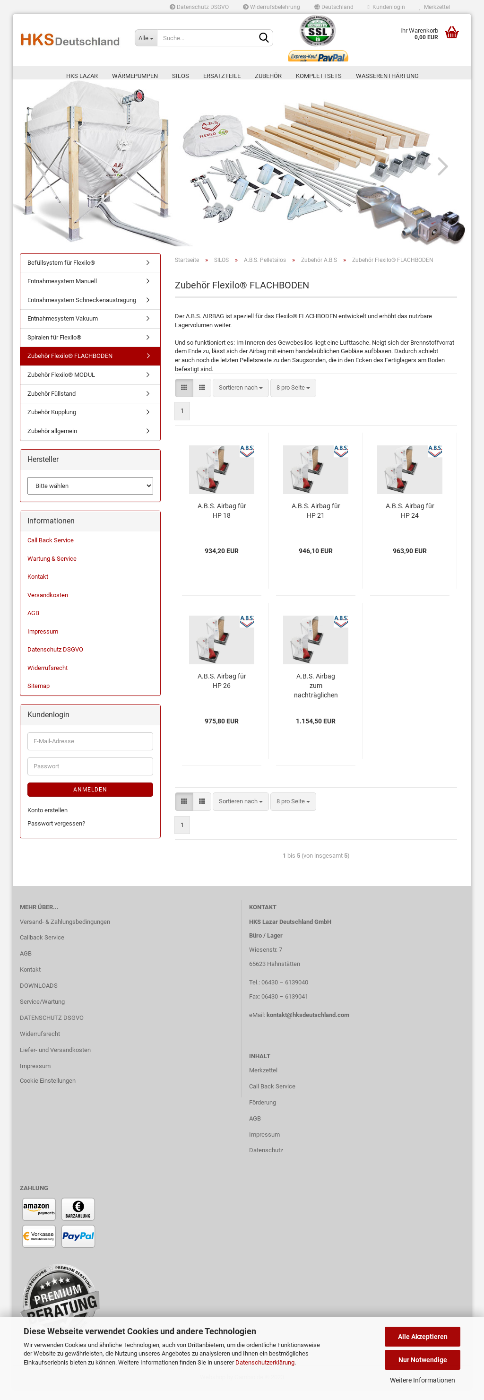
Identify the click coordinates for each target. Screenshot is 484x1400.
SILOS (180, 75)
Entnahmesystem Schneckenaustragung (81, 310)
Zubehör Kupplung (51, 422)
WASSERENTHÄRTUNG (387, 75)
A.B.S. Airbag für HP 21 (316, 521)
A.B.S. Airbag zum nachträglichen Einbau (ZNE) (316, 696)
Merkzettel (434, 7)
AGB (33, 623)
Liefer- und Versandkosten (55, 1060)
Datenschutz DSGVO (199, 7)
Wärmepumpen (135, 75)
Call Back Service (50, 550)
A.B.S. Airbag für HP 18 (222, 521)
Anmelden (90, 800)
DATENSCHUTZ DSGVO (52, 1028)
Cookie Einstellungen (48, 1091)
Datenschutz (266, 1161)
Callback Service (42, 947)
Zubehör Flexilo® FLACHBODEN (69, 366)
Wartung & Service (52, 569)
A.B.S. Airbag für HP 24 (410, 521)
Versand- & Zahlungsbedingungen (65, 932)
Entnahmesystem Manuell (62, 291)
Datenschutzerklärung (264, 1362)
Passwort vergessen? (56, 834)
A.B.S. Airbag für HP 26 (222, 691)
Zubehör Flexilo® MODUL (61, 385)
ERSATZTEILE (222, 75)
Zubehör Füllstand (51, 404)
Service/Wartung (42, 1012)
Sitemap (38, 696)
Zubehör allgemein (52, 441)
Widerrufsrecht (47, 678)
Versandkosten (47, 605)
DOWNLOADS (39, 996)
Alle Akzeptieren (423, 1336)
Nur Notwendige (422, 1360)
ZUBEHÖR (268, 75)
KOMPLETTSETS (319, 75)
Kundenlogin (386, 7)
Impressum (42, 641)
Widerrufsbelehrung (271, 7)
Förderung (262, 1112)
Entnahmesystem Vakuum (62, 328)
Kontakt (37, 587)
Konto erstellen (47, 820)
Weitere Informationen (422, 1380)
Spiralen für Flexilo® (54, 347)
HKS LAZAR (82, 75)
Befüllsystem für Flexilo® (61, 273)
